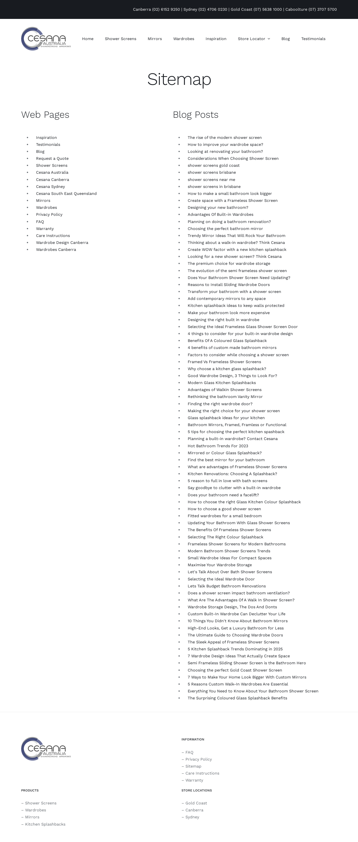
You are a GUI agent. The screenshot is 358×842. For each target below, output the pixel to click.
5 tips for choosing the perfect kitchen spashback (236, 431)
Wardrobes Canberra (56, 249)
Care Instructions (53, 235)
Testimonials (48, 144)
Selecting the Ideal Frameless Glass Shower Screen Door (243, 326)
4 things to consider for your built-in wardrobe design (240, 333)
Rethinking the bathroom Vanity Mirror (225, 396)
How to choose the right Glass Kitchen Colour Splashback (244, 502)
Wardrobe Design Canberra (62, 242)
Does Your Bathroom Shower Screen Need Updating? (239, 277)
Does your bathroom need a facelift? (223, 495)
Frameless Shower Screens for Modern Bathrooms (237, 544)
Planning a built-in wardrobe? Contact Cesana (233, 438)
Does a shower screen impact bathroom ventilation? (239, 593)
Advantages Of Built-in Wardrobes (220, 214)
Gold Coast (196, 803)
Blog (40, 151)
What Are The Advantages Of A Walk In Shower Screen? (241, 600)
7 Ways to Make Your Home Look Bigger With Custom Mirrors (247, 677)
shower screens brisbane (212, 172)
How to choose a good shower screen (224, 508)
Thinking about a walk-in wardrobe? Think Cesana (236, 242)
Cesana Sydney (50, 186)
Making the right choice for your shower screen (234, 410)
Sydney (192, 817)
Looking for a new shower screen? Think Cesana (235, 256)
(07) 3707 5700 (323, 9)
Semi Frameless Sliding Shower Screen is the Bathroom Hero (247, 663)
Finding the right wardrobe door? (220, 403)
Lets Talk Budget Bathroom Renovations (227, 586)
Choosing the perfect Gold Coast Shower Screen (235, 670)
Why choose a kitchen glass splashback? (227, 368)
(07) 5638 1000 (268, 9)
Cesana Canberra (52, 179)
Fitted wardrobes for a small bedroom (225, 515)
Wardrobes (46, 207)
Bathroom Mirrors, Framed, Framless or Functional (237, 424)
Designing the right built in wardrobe (223, 319)
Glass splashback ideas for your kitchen (226, 417)
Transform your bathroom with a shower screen (234, 291)
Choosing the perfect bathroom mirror (225, 228)
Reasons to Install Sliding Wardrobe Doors (229, 284)
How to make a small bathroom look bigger (230, 193)
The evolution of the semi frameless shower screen (237, 270)
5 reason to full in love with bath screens (227, 480)
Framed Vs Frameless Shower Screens (224, 361)
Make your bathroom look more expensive (229, 312)
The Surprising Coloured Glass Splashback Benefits (237, 698)
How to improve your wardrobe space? (225, 144)
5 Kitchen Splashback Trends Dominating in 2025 (235, 649)
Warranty (45, 228)
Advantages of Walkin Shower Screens (225, 389)
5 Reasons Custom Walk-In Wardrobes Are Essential (238, 684)
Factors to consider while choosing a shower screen (238, 354)
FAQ (40, 221)
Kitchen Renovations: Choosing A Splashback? (232, 473)
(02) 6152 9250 (166, 9)
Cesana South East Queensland (66, 193)
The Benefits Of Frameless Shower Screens (229, 529)
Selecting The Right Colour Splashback (225, 537)
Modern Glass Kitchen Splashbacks (222, 382)
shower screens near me (211, 179)
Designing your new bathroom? (218, 207)
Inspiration (46, 137)
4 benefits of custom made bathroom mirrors (232, 347)
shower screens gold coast (214, 165)
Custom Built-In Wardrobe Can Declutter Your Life (236, 614)
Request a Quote (52, 158)
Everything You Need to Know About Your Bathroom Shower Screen (253, 691)
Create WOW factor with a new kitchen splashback (237, 249)
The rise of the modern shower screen (225, 137)
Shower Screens (51, 165)
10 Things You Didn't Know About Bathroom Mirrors (238, 620)
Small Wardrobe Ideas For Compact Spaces (229, 558)
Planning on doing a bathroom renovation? (229, 221)
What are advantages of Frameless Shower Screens (237, 466)
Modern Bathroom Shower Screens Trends (229, 551)
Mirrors (43, 200)
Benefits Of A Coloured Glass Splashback (227, 340)
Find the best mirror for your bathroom (226, 459)
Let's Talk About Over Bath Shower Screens (230, 571)
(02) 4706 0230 (212, 9)
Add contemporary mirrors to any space (227, 298)
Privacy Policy (49, 214)
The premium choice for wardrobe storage (229, 263)
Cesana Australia (52, 172)
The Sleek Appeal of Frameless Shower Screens (233, 642)
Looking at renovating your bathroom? (225, 151)
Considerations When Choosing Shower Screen (233, 158)
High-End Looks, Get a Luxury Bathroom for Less (236, 628)
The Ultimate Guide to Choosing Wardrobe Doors (235, 635)
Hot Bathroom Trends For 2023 (218, 446)
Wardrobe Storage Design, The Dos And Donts (232, 607)
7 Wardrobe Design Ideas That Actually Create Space (239, 656)
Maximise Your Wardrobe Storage (220, 564)
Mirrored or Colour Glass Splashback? (225, 452)
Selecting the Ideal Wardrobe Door (221, 579)
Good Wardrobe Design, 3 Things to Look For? (232, 375)
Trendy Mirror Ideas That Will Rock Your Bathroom (236, 235)
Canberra (194, 810)
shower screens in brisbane (214, 186)
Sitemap (193, 766)
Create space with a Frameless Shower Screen (233, 200)
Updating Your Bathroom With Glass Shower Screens (239, 522)
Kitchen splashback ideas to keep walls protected (236, 305)
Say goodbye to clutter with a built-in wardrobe (234, 487)
